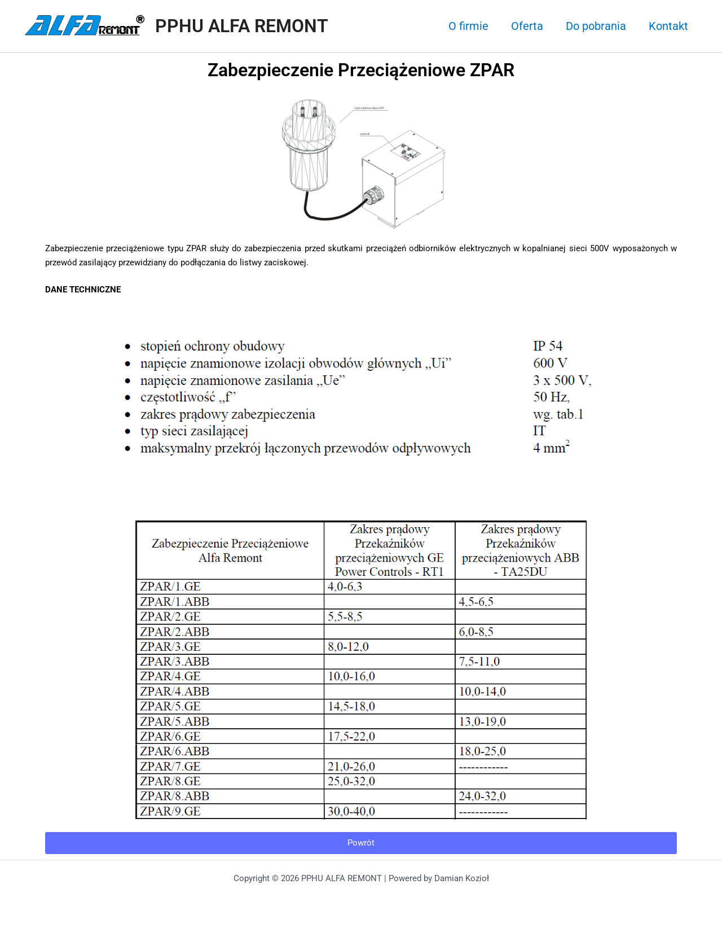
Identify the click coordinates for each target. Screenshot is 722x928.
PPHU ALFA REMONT (241, 26)
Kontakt (668, 26)
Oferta (527, 26)
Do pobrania (596, 26)
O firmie (468, 26)
